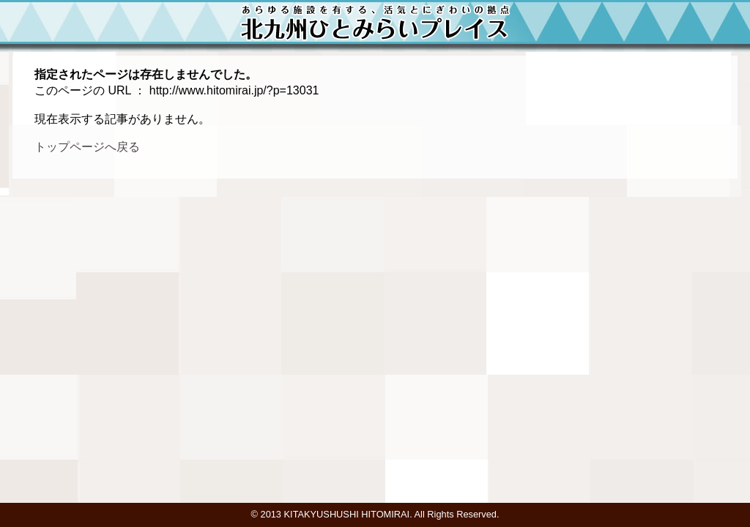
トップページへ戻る (87, 147)
